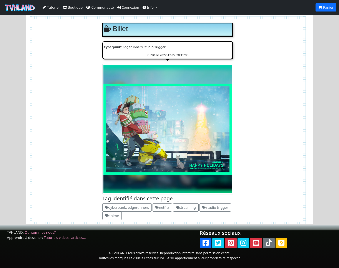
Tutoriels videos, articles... (65, 237)
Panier (326, 7)
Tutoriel (51, 7)
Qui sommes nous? (40, 232)
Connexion (128, 7)
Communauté (100, 7)
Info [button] (149, 7)
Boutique (73, 7)
